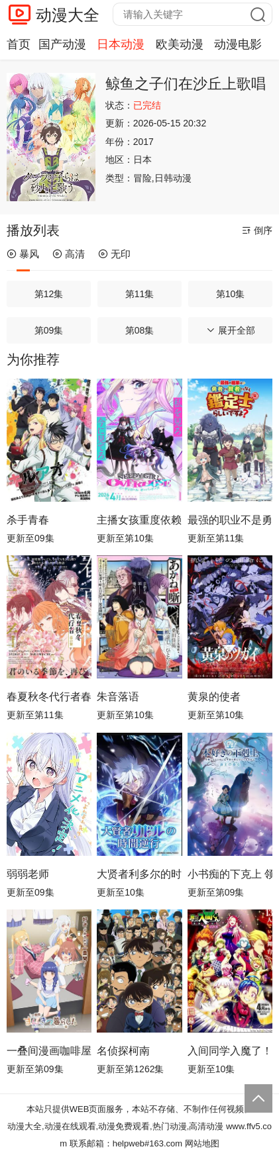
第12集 (49, 294)
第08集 (139, 330)
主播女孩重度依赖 (139, 520)
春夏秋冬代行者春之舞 (49, 696)
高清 (68, 253)
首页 (18, 44)
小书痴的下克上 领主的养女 (230, 874)
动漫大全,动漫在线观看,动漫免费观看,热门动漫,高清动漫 (115, 1126)
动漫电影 (238, 44)
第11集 (139, 294)
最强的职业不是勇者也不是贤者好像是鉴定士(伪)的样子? (230, 520)
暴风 (23, 253)
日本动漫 (120, 44)
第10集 (230, 294)
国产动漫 (62, 44)
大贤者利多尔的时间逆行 (139, 874)
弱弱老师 (28, 874)
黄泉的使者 (214, 696)
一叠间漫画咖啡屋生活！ (49, 1050)
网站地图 (202, 1143)
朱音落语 (118, 696)
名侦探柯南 (123, 1050)
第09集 (49, 330)
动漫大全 (67, 15)
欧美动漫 (179, 44)
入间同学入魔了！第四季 (230, 1050)
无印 (114, 253)
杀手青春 (28, 520)
